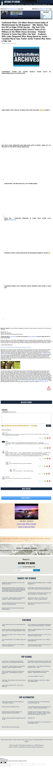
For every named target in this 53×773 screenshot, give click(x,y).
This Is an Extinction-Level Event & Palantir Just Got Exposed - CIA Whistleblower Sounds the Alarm (13, 672)
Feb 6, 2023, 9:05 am (9, 447)
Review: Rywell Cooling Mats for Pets (10, 706)
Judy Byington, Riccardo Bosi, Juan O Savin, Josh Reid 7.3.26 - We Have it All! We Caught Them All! (39, 588)
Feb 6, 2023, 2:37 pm (13, 466)
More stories (19, 16)
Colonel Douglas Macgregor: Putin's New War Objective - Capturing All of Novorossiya (38, 672)
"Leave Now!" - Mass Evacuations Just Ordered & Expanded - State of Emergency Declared (13, 598)
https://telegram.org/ (18, 550)
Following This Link (43, 381)
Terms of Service (29, 739)
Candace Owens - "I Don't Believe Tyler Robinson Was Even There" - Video (39, 667)
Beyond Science (21, 4)
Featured (6, 4)
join (7, 331)
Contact (18, 739)
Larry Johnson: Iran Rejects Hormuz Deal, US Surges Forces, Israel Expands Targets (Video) (13, 662)
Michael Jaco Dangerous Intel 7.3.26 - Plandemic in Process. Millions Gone (13, 645)
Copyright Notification (39, 739)
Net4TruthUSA (12, 220)
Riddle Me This (31, 718)
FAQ (15, 739)
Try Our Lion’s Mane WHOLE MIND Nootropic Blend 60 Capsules (16, 347)
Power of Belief (29, 4)
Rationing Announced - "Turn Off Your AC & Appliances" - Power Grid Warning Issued (38, 598)
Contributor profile (13, 16)
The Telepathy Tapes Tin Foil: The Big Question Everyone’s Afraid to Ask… (39, 702)
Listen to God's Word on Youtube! (26, 524)
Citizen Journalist (32, 336)
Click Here (12, 336)
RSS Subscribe (48, 739)
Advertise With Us (8, 739)
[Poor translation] (5, 763)
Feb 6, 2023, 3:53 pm (9, 481)
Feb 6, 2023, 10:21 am (9, 458)
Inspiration (44, 4)
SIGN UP (20, 567)
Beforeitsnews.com (11, 9)
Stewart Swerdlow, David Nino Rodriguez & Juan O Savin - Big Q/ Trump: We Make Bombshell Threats (14, 630)
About (2, 739)
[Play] (26, 511)
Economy (11, 4)
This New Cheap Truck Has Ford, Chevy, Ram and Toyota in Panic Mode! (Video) (13, 603)
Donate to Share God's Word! (26, 527)
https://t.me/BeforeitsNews (41, 550)
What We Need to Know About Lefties (10, 727)
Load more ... (26, 498)
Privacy (22, 739)
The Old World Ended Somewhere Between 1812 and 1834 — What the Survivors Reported (39, 707)
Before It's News (12, 1)
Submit (36, 570)
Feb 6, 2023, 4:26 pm (17, 473)
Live (48, 4)
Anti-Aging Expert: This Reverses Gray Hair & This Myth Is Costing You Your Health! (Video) (39, 593)
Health (15, 4)
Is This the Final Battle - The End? (35, 676)
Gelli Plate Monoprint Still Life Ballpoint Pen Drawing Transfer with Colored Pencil (12, 712)
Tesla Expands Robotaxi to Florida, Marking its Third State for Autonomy (12, 702)
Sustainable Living (37, 4)
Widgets (26, 741)
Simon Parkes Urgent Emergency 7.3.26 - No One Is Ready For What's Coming (39, 635)
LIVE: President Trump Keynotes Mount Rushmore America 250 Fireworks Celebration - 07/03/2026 (39, 625)
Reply (40, 447)
